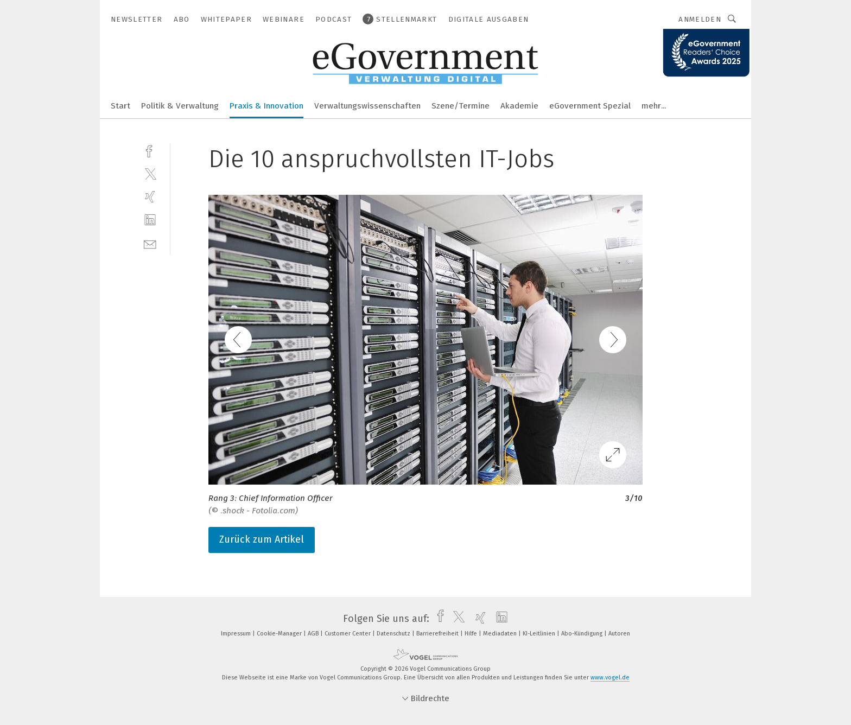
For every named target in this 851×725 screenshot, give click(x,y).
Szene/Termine (460, 106)
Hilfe (472, 633)
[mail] (150, 243)
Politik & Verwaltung (180, 106)
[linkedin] (150, 220)
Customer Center (348, 633)
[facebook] (150, 150)
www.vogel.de (610, 677)
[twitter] (150, 173)
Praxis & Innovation (266, 106)
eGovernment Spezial (590, 106)
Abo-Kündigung (582, 633)
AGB (314, 633)
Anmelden (699, 19)
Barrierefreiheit (438, 633)
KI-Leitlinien (540, 633)
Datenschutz (394, 633)
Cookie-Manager (280, 633)
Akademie (519, 106)
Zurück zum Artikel (261, 539)
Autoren (619, 633)
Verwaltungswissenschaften (367, 106)
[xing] (150, 196)
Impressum (236, 633)
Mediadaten (500, 633)
